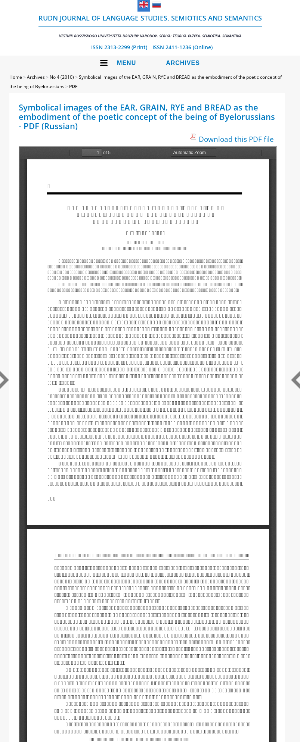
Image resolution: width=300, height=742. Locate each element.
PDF (73, 86)
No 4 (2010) (62, 77)
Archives (183, 63)
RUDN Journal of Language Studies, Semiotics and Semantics (150, 25)
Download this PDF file (236, 139)
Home (15, 77)
